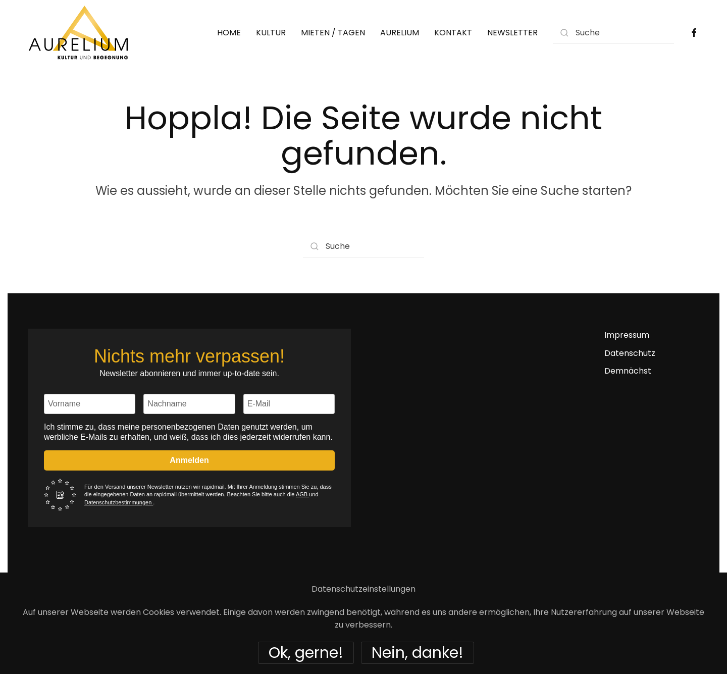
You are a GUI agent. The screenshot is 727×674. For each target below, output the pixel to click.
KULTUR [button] (271, 32)
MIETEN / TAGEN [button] (333, 32)
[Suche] (613, 32)
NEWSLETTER (512, 32)
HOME (229, 32)
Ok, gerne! (306, 652)
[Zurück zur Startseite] (78, 32)
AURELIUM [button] (399, 32)
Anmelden (189, 460)
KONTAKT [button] (453, 32)
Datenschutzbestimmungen (118, 502)
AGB (302, 494)
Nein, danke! (417, 652)
